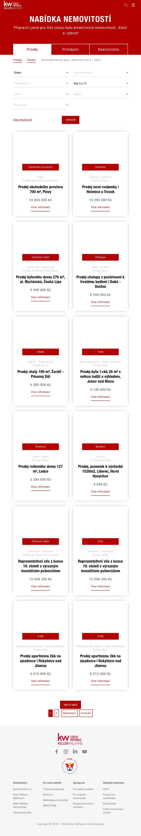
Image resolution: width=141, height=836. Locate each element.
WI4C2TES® (49, 805)
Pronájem (70, 49)
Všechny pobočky (22, 812)
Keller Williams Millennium (20, 796)
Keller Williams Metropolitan (20, 805)
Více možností (22, 119)
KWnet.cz (48, 794)
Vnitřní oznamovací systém (113, 811)
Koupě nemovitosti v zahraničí (83, 805)
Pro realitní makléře (83, 789)
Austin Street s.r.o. (22, 789)
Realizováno (108, 49)
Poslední (86, 713)
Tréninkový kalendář (53, 789)
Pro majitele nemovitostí (79, 796)
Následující (69, 713)
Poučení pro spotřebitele (109, 796)
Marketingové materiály (55, 800)
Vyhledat (71, 119)
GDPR (106, 789)
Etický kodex (109, 803)
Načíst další (70, 704)
